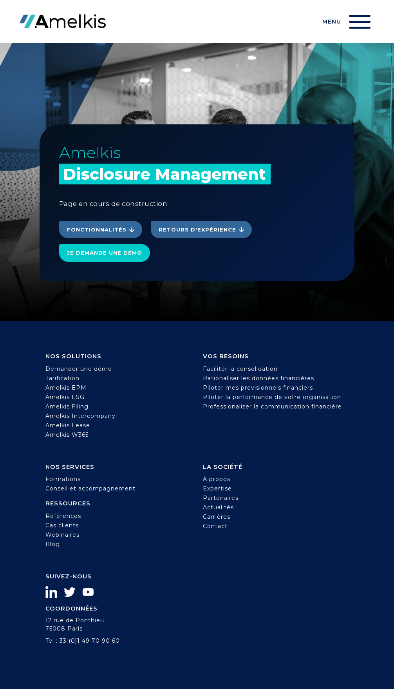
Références (63, 515)
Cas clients (62, 525)
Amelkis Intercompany (80, 415)
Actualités (218, 507)
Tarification (62, 378)
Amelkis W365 (67, 434)
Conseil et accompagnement (90, 488)
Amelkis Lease (67, 425)
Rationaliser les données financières (258, 378)
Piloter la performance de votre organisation (272, 397)
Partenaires (221, 497)
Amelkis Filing (67, 406)
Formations (63, 479)
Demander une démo (78, 368)
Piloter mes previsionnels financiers (258, 387)
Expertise (217, 488)
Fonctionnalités (97, 229)
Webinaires (62, 534)
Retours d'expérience (197, 229)
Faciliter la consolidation (240, 368)
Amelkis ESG (65, 397)
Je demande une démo (104, 253)
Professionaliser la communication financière (272, 406)
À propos (216, 479)
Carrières (216, 516)
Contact (215, 526)
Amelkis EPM (66, 387)
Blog (52, 544)
